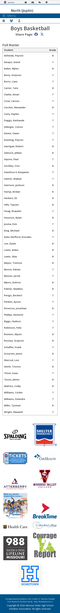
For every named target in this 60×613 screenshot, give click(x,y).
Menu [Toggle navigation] (9, 15)
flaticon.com (26, 599)
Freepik (51, 599)
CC (39, 599)
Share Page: (24, 34)
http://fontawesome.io (43, 602)
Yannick (44, 599)
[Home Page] (26, 2)
